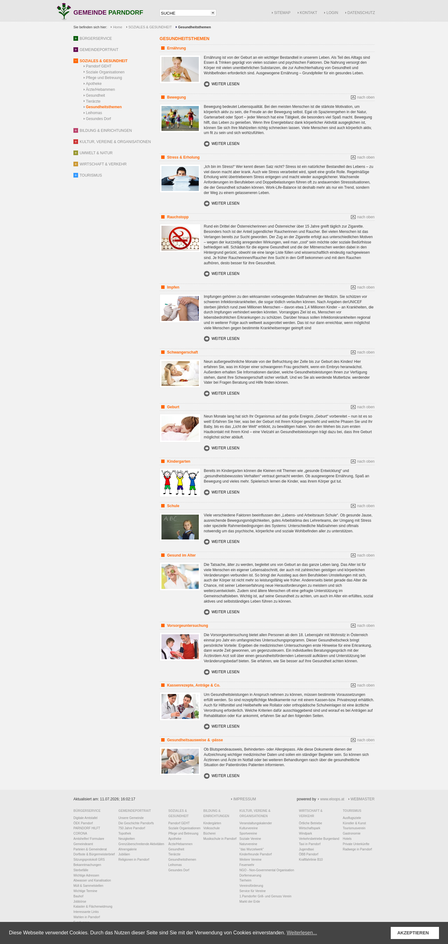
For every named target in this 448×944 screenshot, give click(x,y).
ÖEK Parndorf (83, 823)
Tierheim (246, 880)
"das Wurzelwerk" (252, 849)
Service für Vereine (253, 891)
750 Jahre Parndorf (132, 828)
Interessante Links (86, 912)
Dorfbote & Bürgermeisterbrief (94, 854)
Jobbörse (79, 901)
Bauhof (78, 896)
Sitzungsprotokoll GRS (89, 859)
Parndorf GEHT (99, 66)
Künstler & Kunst (354, 823)
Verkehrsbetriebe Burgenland (319, 838)
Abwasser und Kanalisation (92, 880)
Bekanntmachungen (87, 865)
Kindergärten (212, 823)
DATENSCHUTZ (361, 13)
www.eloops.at (332, 799)
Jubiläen (124, 854)
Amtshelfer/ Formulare (88, 838)
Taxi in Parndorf (309, 844)
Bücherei (209, 833)
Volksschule (211, 828)
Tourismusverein (354, 828)
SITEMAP (282, 13)
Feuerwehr (247, 865)
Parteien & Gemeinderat (90, 849)
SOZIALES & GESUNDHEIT (150, 27)
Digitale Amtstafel (85, 818)
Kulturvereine (249, 828)
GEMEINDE (108, 13)
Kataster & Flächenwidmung (92, 906)
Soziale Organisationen (105, 72)
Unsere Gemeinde (131, 818)
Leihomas (94, 113)
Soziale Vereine (250, 838)
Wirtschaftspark (309, 828)
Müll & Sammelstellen (88, 885)
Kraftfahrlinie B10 (311, 859)
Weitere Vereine (251, 859)
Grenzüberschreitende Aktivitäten (141, 844)
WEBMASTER (363, 799)
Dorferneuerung (250, 875)
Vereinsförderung (251, 885)
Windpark (305, 833)
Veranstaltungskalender (256, 823)
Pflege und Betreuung (104, 78)
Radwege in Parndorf (357, 849)
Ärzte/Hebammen (100, 89)
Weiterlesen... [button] (302, 932)
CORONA (80, 833)
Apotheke (94, 83)
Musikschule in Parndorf (219, 838)
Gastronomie (352, 833)
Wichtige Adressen (86, 875)
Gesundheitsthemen (104, 107)
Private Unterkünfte (356, 844)
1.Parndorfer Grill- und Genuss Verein (266, 896)
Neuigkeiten (127, 838)
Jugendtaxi (306, 849)
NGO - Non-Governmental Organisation (267, 870)
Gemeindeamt (83, 844)
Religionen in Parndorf (134, 859)
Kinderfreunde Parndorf (256, 854)
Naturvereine (248, 844)
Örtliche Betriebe (310, 823)
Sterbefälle (80, 870)
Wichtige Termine (85, 891)
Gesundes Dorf (98, 119)
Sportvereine (248, 833)
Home (117, 27)
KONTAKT (308, 13)
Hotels (347, 838)
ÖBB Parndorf (308, 854)
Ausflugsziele (352, 818)
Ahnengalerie (128, 849)
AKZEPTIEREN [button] (413, 932)
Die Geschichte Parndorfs (136, 823)
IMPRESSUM (244, 799)
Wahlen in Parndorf (86, 917)
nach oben (366, 97)
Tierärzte (93, 101)
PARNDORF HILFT (86, 828)
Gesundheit (95, 95)
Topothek (125, 833)
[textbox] (185, 13)
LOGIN (332, 13)
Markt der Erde (250, 901)
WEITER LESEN (225, 84)
